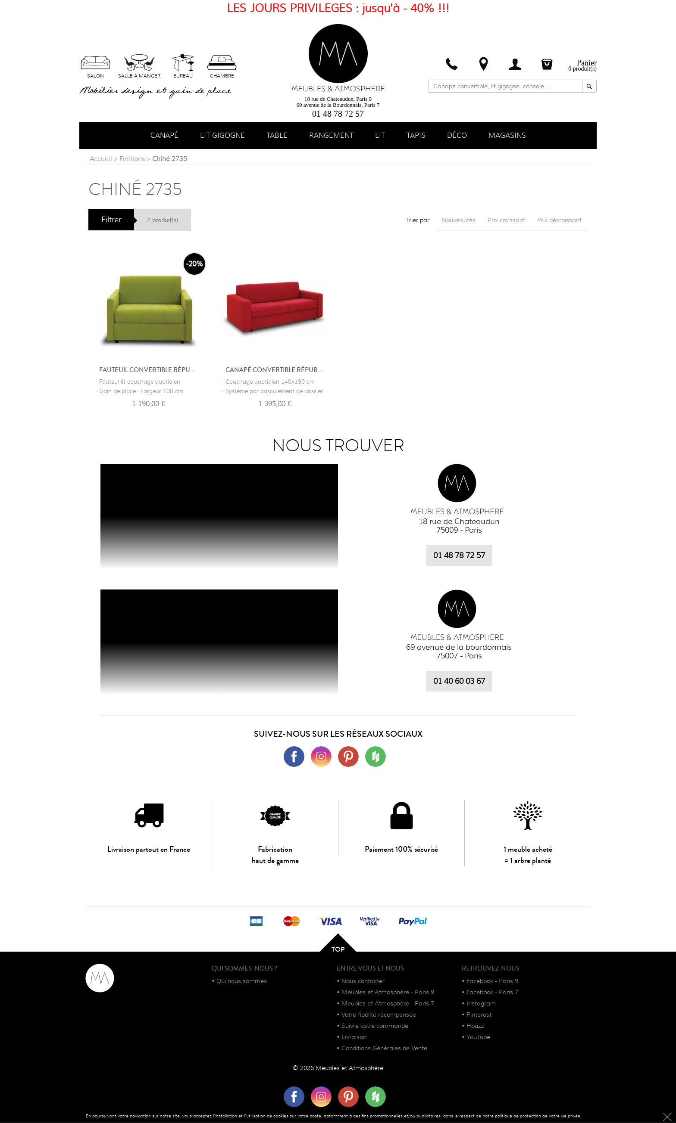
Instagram (481, 1004)
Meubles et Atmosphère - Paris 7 (387, 1004)
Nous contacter (363, 981)
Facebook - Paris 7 (492, 992)
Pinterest (478, 1015)
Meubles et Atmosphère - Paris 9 (387, 992)
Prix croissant (506, 220)
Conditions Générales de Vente (384, 1048)
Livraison (353, 1037)
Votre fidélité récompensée (378, 1015)
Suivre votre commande (374, 1026)
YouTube (478, 1037)
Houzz (475, 1026)
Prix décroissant (559, 220)
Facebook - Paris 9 (492, 981)
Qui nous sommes (241, 981)
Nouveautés (458, 220)
